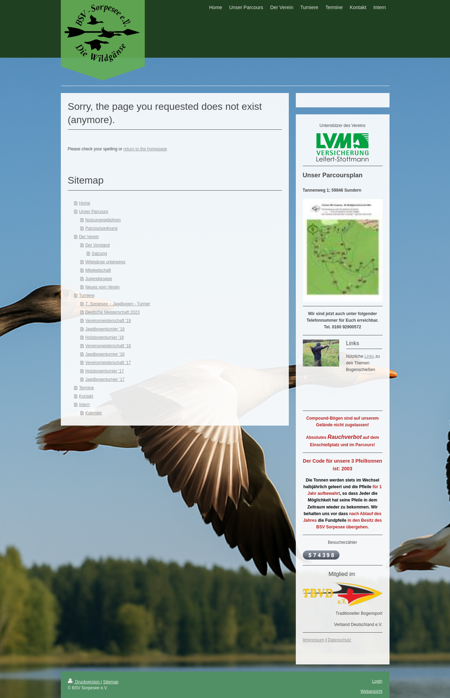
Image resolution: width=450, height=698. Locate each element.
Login (377, 681)
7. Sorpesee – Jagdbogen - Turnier (117, 303)
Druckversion (84, 681)
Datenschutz (339, 640)
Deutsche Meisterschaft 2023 (112, 312)
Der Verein (89, 236)
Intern (84, 404)
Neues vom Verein (102, 287)
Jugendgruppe (98, 278)
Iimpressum (313, 640)
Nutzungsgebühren (103, 220)
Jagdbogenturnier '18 (104, 354)
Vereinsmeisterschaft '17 (108, 362)
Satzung (99, 253)
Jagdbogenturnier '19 (104, 329)
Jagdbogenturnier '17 (104, 379)
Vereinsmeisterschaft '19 (108, 320)
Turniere (86, 295)
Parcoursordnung (101, 228)
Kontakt (86, 396)
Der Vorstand (97, 245)
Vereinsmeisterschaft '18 (108, 345)
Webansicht (371, 691)
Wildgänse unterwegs (105, 261)
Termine (86, 387)
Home (84, 203)
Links (369, 356)
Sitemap (111, 681)
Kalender (93, 413)
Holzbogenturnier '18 (104, 337)
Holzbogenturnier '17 (104, 371)
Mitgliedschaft (98, 270)
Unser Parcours (93, 211)
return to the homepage (145, 149)
